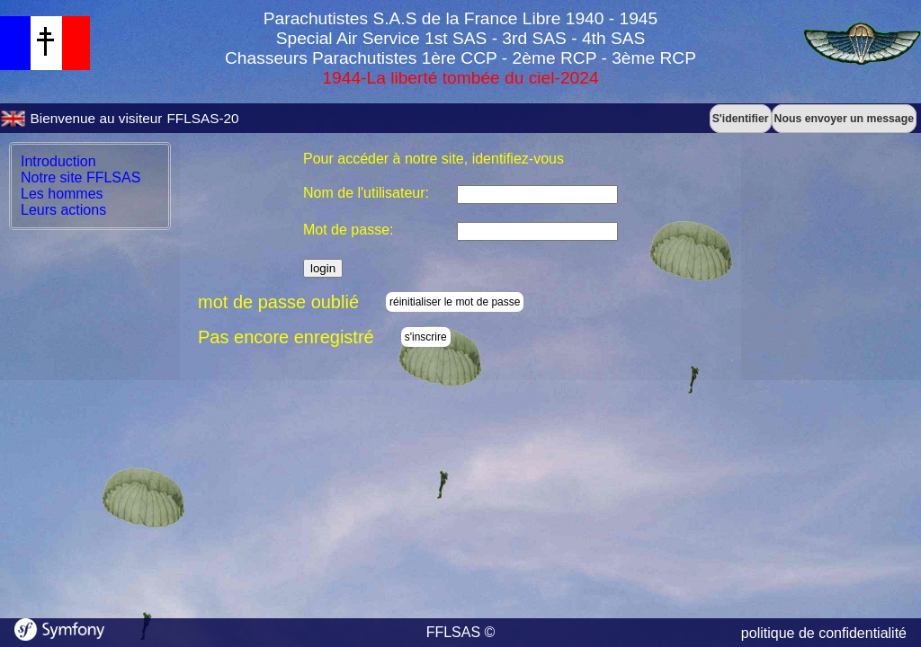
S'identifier (740, 118)
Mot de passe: (348, 229)
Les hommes (62, 193)
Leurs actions (63, 209)
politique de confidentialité (824, 633)
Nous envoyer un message (844, 118)
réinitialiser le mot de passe (454, 302)
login (322, 268)
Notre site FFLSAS (80, 177)
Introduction (58, 161)
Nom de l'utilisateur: (366, 192)
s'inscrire (426, 337)
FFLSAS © (461, 632)
